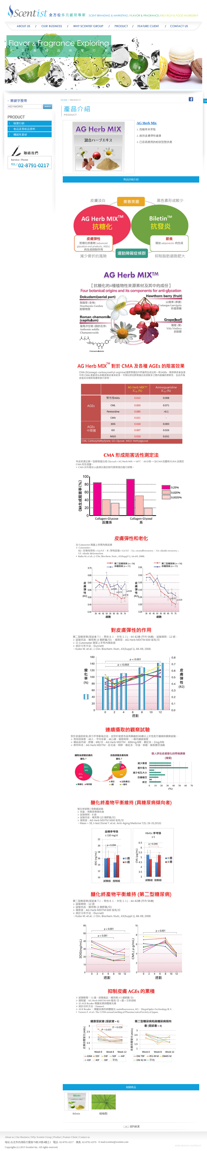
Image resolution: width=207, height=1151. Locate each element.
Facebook (191, 99)
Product (120, 26)
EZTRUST (196, 1145)
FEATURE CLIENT (148, 26)
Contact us (84, 1137)
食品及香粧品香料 (24, 129)
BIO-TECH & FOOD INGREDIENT (181, 15)
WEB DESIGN (182, 1145)
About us (9, 1137)
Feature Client (70, 1137)
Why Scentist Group (41, 1137)
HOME (64, 100)
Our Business (51, 26)
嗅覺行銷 (18, 123)
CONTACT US (185, 26)
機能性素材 (20, 134)
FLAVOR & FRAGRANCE (145, 15)
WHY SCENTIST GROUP (88, 26)
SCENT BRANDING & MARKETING (109, 15)
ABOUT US (21, 26)
